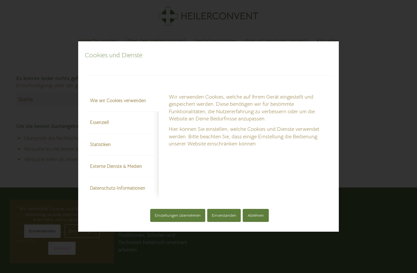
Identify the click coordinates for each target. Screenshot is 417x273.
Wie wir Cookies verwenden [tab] (118, 100)
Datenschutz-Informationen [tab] (117, 188)
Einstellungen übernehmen (178, 215)
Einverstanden (224, 215)
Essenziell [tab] (99, 122)
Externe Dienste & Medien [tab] (116, 166)
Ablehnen (256, 215)
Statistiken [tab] (100, 144)
